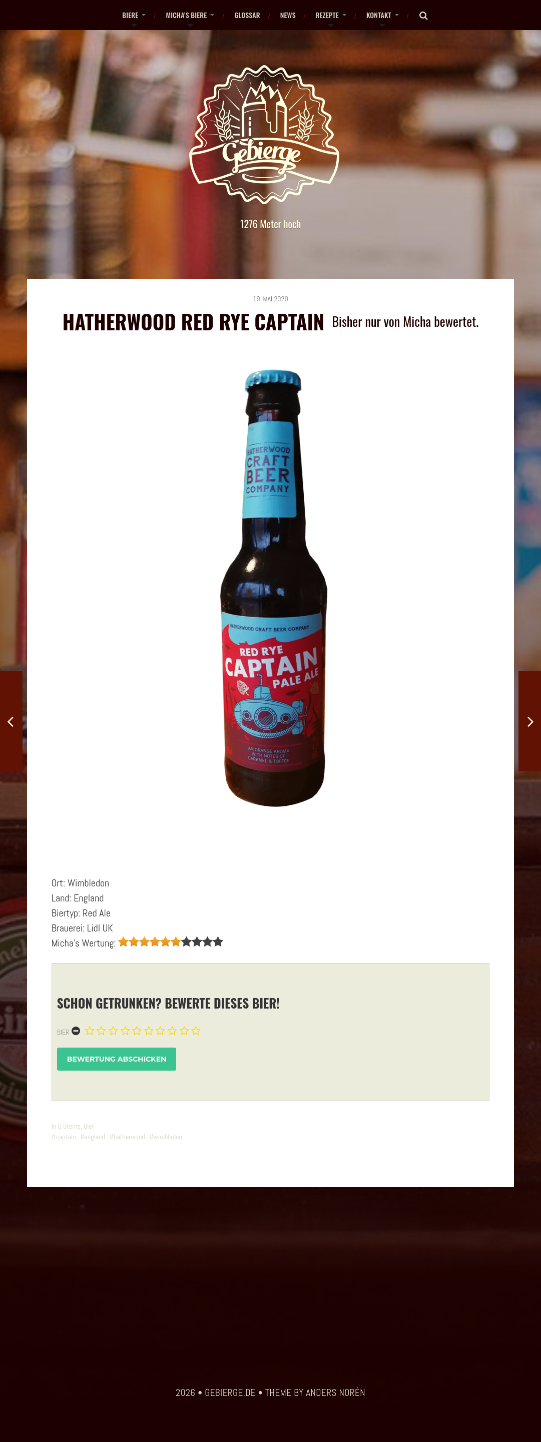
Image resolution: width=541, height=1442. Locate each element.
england (95, 1136)
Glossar (247, 15)
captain (66, 1136)
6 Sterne (69, 1126)
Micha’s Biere (186, 15)
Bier (63, 1032)
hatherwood (129, 1136)
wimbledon (168, 1136)
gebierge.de (230, 1393)
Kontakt (378, 15)
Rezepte (327, 15)
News (288, 15)
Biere (130, 15)
